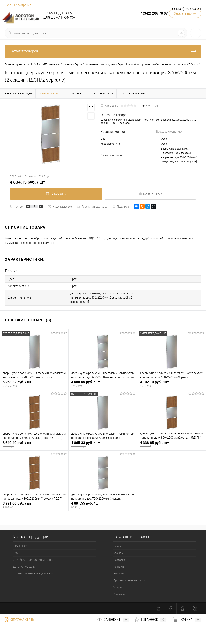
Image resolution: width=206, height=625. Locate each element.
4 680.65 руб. (102, 383)
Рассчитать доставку (92, 206)
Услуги (117, 586)
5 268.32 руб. (34, 383)
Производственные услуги (129, 579)
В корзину (56, 193)
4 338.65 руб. (171, 444)
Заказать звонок (185, 13)
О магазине (120, 593)
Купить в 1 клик (150, 194)
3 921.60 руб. (34, 504)
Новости (118, 572)
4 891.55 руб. (102, 504)
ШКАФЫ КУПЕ (21, 545)
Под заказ (120, 206)
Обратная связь (19, 619)
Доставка (119, 558)
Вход (8, 5)
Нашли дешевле (60, 206)
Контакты (119, 565)
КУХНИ (17, 551)
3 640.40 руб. (34, 444)
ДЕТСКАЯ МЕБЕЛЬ (24, 565)
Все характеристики (169, 131)
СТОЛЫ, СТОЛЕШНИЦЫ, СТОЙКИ (33, 572)
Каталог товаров (103, 51)
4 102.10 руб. (171, 383)
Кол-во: (18, 206)
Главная (118, 545)
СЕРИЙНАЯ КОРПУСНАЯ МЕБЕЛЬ (33, 558)
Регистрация (22, 5)
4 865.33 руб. (102, 444)
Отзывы (118, 551)
